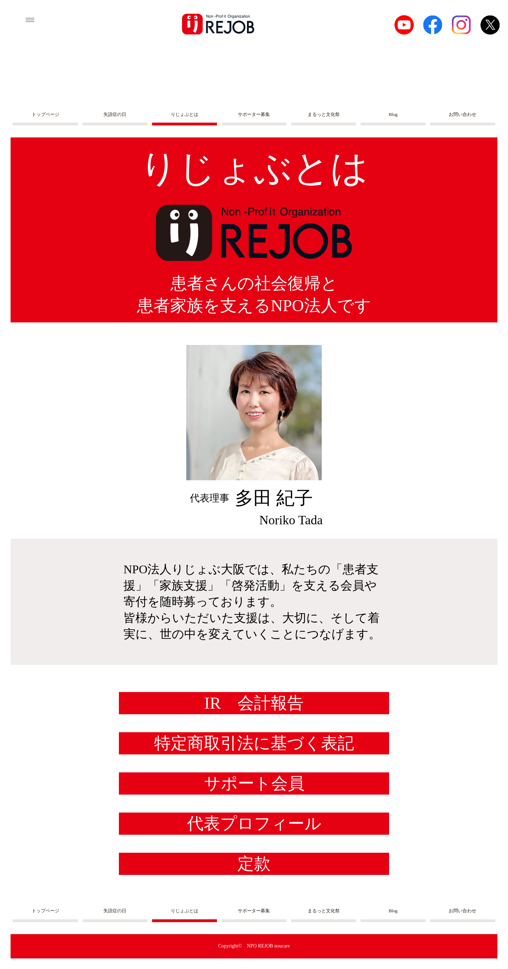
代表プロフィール (254, 823)
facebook (432, 25)
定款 (254, 863)
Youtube (404, 25)
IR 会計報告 (254, 703)
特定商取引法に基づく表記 (254, 743)
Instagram (461, 25)
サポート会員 (254, 783)
